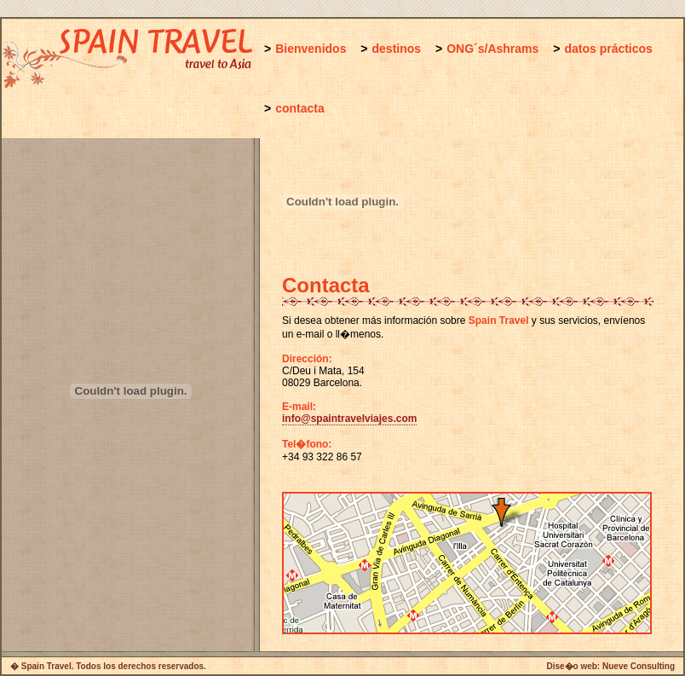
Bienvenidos (310, 48)
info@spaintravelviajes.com (349, 419)
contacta (300, 108)
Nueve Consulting (638, 666)
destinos (397, 48)
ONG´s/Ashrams (492, 48)
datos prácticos (608, 48)
